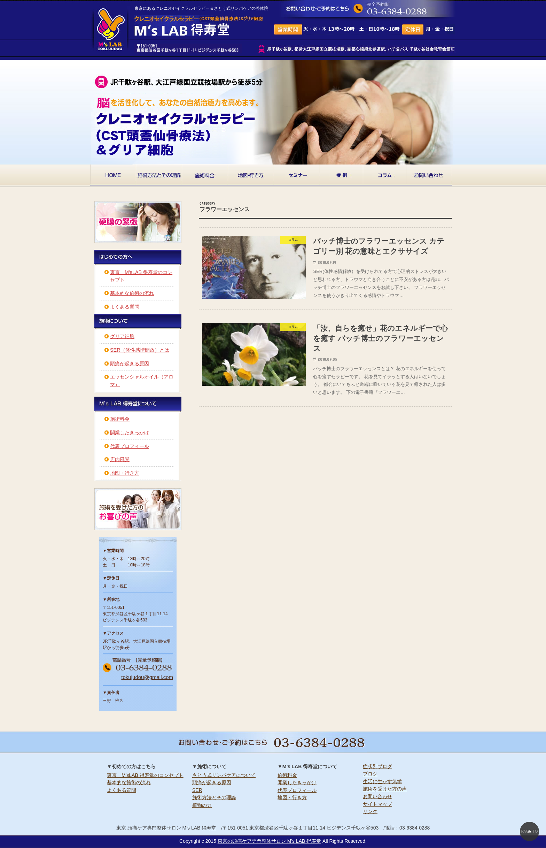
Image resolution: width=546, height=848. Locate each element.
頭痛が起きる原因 (129, 363)
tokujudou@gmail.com (147, 677)
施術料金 (120, 419)
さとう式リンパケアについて (224, 775)
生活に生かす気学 (382, 781)
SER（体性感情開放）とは (139, 350)
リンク (370, 811)
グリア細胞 (122, 336)
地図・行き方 (124, 473)
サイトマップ (377, 804)
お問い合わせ (377, 796)
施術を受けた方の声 (385, 789)
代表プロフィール (129, 446)
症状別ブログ (377, 766)
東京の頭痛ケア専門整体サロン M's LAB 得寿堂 (269, 841)
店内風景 (120, 459)
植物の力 (202, 805)
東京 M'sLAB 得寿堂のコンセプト (145, 775)
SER (197, 790)
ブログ (370, 774)
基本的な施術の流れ (132, 293)
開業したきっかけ (129, 432)
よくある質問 (124, 307)
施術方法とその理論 (214, 797)
